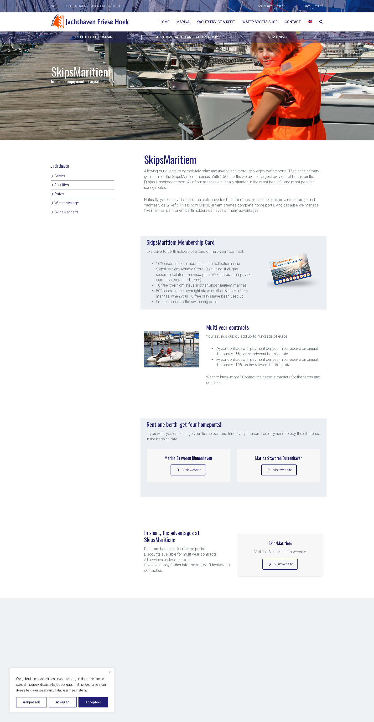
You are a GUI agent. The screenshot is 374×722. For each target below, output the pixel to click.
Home (164, 22)
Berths (59, 176)
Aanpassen (31, 702)
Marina (183, 22)
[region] (62, 690)
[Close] (109, 672)
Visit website (188, 470)
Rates (59, 194)
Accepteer (93, 702)
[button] (213, 388)
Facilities (61, 185)
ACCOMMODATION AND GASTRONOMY (187, 37)
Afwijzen (62, 702)
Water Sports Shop (260, 22)
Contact (293, 22)
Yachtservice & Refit (216, 22)
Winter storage (66, 203)
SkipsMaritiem (66, 212)
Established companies (96, 37)
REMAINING (277, 37)
